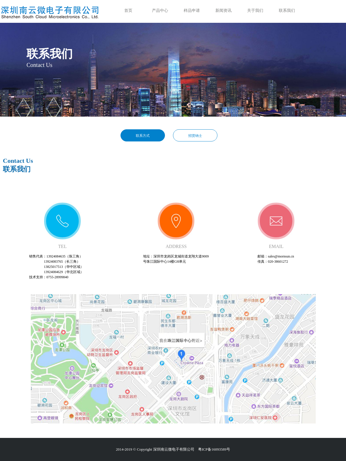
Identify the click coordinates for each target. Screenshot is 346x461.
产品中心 (160, 10)
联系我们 (287, 10)
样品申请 (192, 10)
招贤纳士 (195, 136)
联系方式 (143, 136)
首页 (128, 10)
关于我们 (255, 10)
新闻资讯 (223, 10)
